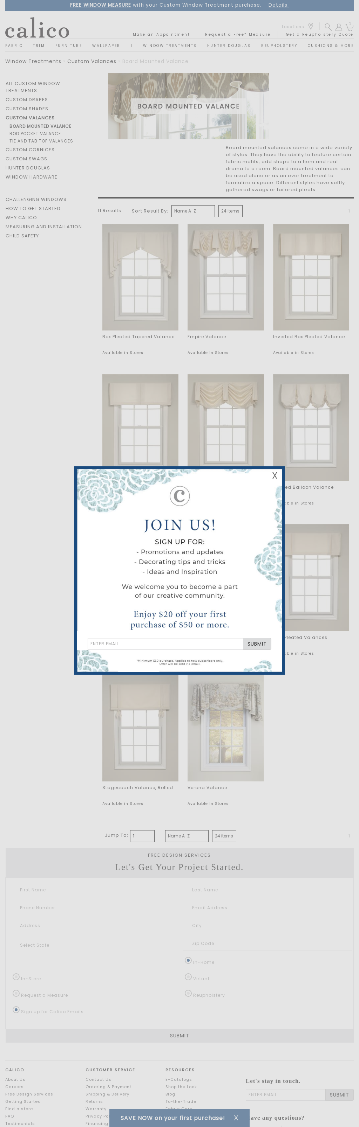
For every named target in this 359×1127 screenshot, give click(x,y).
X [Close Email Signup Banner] (275, 475)
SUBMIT (257, 643)
